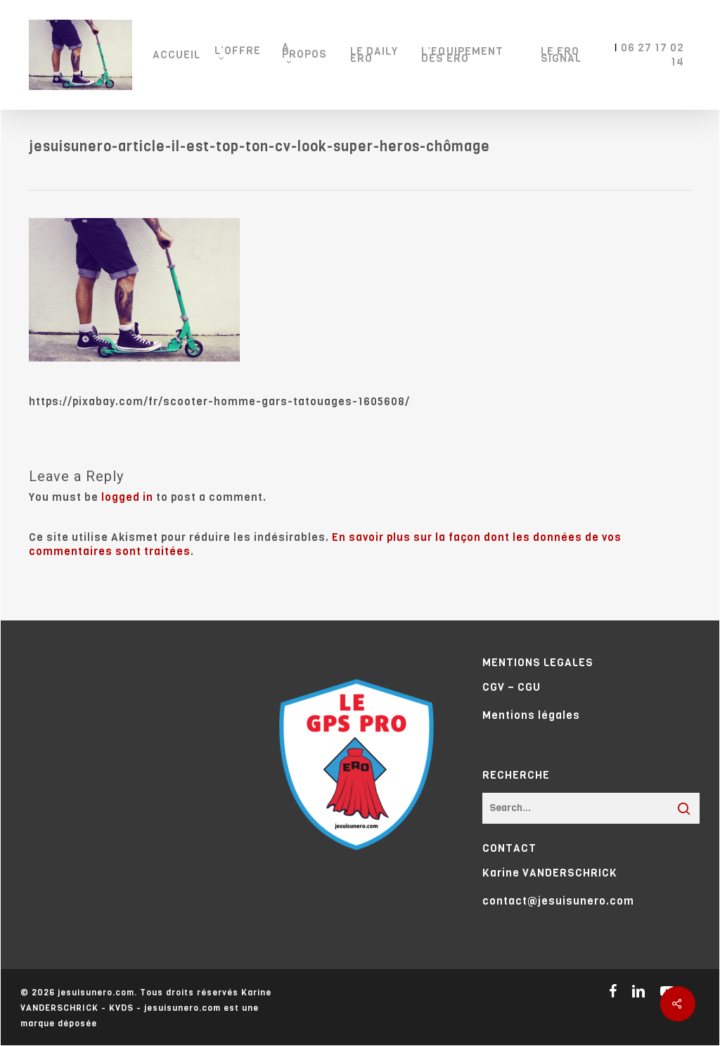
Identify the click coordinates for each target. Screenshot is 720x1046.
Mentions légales (531, 715)
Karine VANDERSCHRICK (549, 873)
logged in (127, 497)
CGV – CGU (511, 687)
